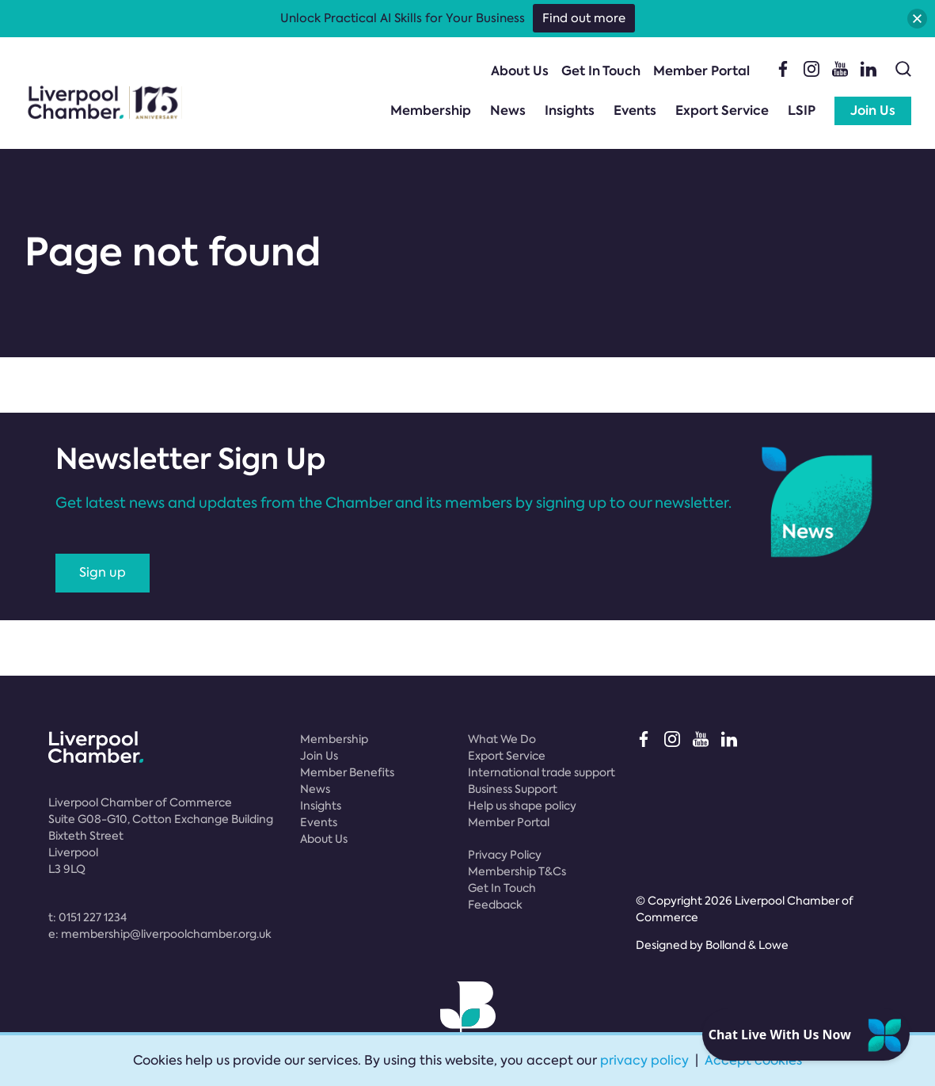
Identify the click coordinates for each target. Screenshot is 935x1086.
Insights (570, 110)
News (508, 110)
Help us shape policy (522, 805)
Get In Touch (600, 71)
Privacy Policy (505, 855)
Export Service (722, 110)
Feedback (495, 904)
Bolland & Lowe (747, 945)
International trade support (541, 772)
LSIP (801, 110)
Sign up (102, 572)
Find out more (583, 18)
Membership (430, 110)
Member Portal (701, 71)
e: (160, 934)
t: (87, 917)
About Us (520, 71)
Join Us (872, 110)
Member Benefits (347, 772)
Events (635, 110)
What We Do (502, 739)
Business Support (512, 789)
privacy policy (644, 1060)
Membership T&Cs (517, 871)
